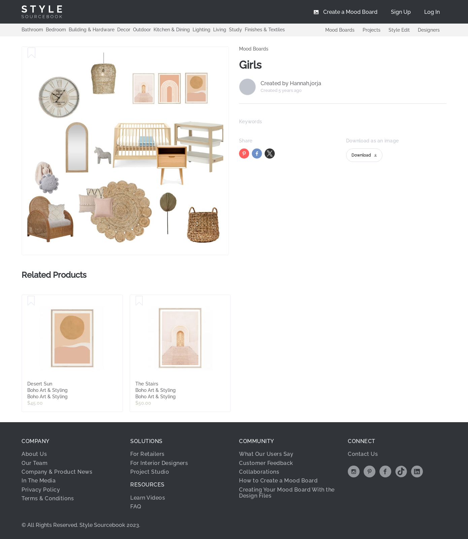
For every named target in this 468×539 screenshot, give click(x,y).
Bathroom (32, 29)
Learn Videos (147, 498)
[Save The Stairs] (139, 301)
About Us (34, 454)
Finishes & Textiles (265, 29)
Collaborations (259, 472)
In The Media (39, 480)
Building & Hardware (91, 29)
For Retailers (147, 454)
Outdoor (142, 29)
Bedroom (56, 29)
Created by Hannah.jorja (291, 83)
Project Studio (149, 472)
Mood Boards (340, 30)
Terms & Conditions (48, 498)
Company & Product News (57, 472)
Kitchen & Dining (172, 29)
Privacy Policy (41, 489)
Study (235, 29)
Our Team (34, 463)
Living (219, 29)
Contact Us (363, 454)
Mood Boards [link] (253, 49)
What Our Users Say (266, 454)
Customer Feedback (266, 463)
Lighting (201, 29)
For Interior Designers (159, 463)
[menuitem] (431, 11)
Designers (429, 30)
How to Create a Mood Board (278, 480)
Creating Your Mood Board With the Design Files (287, 492)
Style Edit (399, 30)
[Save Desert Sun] (31, 301)
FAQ (135, 506)
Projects (371, 30)
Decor (123, 29)
